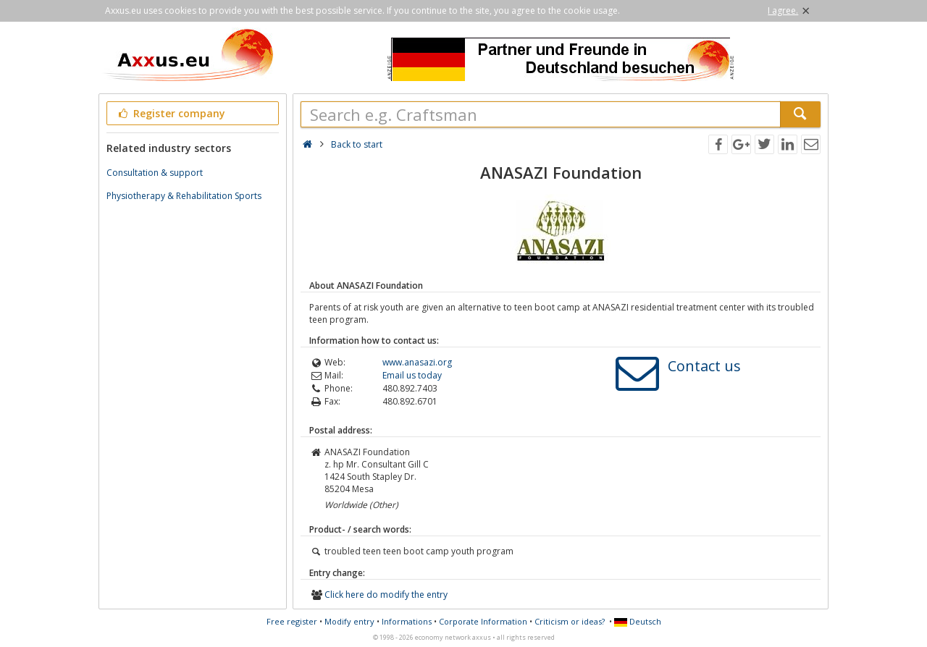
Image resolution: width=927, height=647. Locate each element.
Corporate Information (483, 621)
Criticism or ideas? (569, 621)
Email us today (412, 375)
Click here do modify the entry (386, 594)
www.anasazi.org (417, 362)
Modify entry (349, 621)
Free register (292, 621)
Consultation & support (154, 172)
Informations (407, 621)
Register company (170, 113)
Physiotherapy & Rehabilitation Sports (183, 196)
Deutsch (637, 621)
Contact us (704, 366)
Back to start (356, 144)
